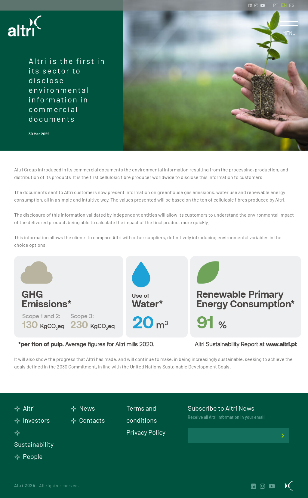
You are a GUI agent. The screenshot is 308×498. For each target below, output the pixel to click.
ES (291, 5)
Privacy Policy (145, 432)
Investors (32, 420)
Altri (24, 408)
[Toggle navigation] (288, 23)
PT (276, 5)
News (82, 408)
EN (284, 5)
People (28, 456)
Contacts (87, 420)
